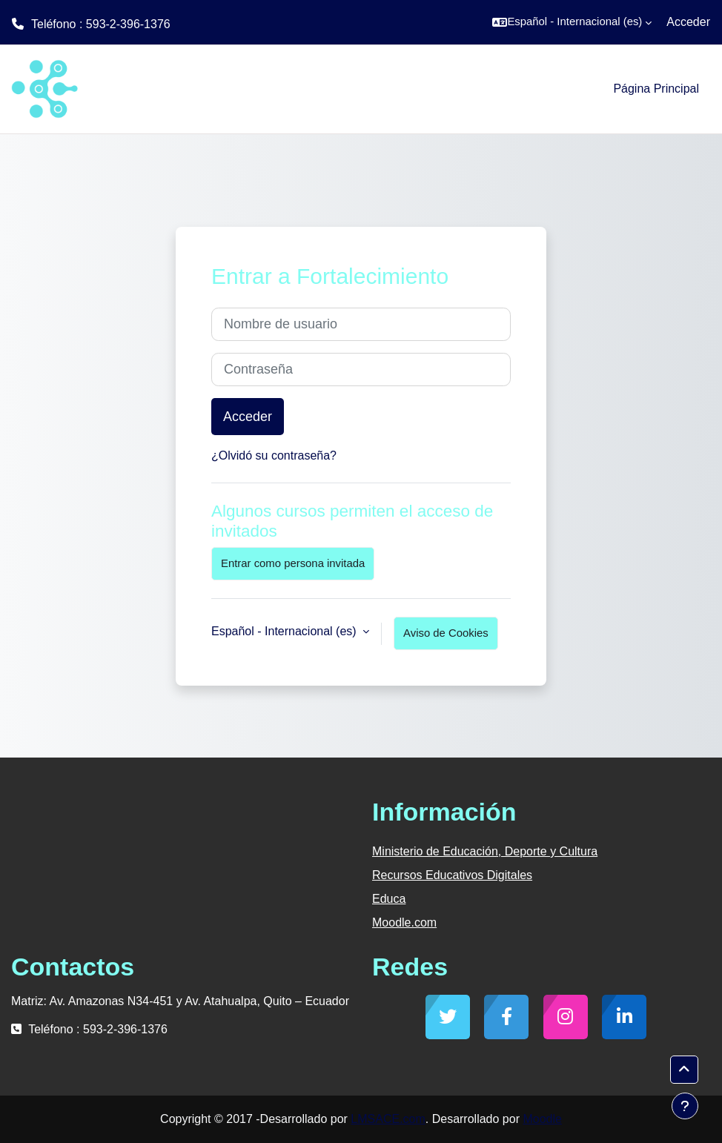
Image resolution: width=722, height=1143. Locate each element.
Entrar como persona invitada (293, 563)
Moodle (542, 1119)
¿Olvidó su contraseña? (274, 455)
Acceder (688, 22)
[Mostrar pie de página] (685, 1106)
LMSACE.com (388, 1119)
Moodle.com (404, 922)
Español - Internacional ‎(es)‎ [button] (285, 631)
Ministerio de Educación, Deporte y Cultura (484, 851)
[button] (571, 22)
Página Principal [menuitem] (656, 88)
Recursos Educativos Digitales (452, 875)
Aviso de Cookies (445, 633)
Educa (388, 898)
